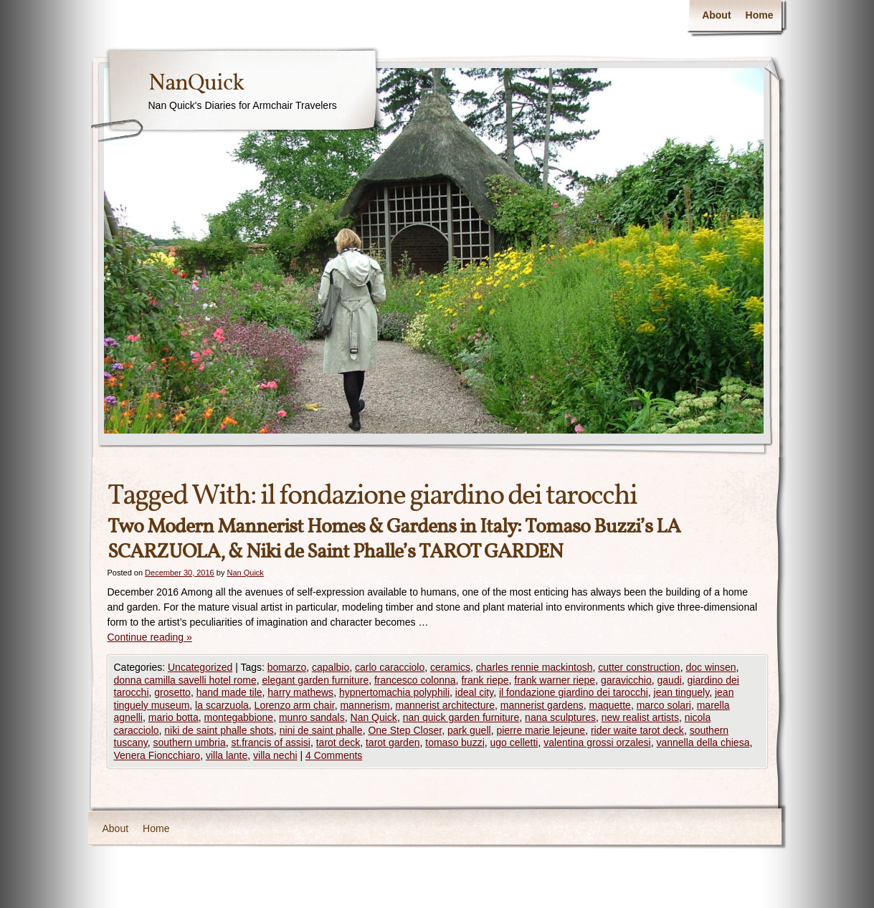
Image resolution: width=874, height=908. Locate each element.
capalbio (330, 667)
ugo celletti (514, 742)
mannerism (364, 705)
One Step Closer (405, 730)
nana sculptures (560, 717)
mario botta (173, 717)
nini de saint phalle (321, 730)
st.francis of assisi (270, 742)
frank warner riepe (554, 680)
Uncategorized (200, 667)
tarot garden (393, 742)
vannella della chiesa (702, 742)
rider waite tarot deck (637, 730)
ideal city (474, 692)
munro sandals (312, 717)
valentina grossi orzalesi (596, 742)
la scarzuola (222, 705)
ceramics (450, 667)
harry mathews (300, 692)
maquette (610, 705)
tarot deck (338, 742)
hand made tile (229, 692)
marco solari (664, 705)
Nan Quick (245, 572)
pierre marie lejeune (540, 730)
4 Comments (333, 755)
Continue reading (150, 637)
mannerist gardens (542, 705)
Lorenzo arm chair (295, 705)
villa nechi (275, 755)
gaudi (669, 680)
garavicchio (626, 680)
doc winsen (710, 667)
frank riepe (484, 680)
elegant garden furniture (315, 680)
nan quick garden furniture (461, 717)
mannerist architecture (445, 705)
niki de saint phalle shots (219, 730)
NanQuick (196, 84)
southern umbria (189, 742)
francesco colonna (415, 680)
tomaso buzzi (454, 742)
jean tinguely (682, 692)
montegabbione (239, 717)
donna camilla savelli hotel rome (185, 680)
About (716, 15)
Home (760, 15)
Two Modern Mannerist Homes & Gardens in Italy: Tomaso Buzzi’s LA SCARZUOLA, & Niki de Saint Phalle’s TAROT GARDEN (394, 539)
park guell (469, 730)
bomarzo (286, 667)
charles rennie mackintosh (534, 667)
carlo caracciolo (389, 667)
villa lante (226, 755)
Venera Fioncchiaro (157, 755)
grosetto (172, 692)
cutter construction (639, 667)
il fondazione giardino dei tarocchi (573, 692)
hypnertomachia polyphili (394, 692)
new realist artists (640, 717)
